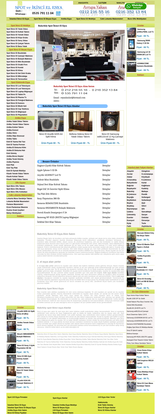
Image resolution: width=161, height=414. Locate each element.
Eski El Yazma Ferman (16, 145)
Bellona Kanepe (132, 333)
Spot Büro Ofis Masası (16, 189)
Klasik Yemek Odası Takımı (18, 174)
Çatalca (130, 212)
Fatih (129, 226)
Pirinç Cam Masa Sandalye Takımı (139, 343)
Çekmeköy (131, 215)
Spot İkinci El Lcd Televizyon (18, 86)
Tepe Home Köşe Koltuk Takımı (138, 295)
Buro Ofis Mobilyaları (137, 19)
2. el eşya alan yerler (49, 261)
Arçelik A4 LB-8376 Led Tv (136, 308)
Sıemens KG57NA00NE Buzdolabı (139, 324)
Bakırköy (130, 191)
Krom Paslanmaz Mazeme (17, 207)
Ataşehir (130, 171)
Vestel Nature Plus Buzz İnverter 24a (140, 302)
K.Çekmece (146, 180)
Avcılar (130, 174)
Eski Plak (10, 165)
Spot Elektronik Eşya (20, 82)
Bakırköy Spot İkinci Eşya (50, 288)
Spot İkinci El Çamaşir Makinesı (20, 56)
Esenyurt (130, 220)
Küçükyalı (146, 177)
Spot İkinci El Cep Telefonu (18, 109)
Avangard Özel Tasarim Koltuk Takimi (140, 340)
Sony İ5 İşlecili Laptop (134, 330)
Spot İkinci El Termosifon (17, 79)
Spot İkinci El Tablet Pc (16, 94)
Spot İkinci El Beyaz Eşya (45, 19)
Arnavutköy (131, 180)
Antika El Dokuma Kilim (16, 148)
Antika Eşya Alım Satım (17, 410)
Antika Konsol (12, 130)
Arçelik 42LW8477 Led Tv (49, 175)
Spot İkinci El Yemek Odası (18, 35)
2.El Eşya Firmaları (60, 410)
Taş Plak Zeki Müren (47, 194)
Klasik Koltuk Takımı (15, 176)
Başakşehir (131, 189)
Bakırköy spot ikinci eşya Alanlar (54, 307)
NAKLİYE (121, 3)
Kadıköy (145, 189)
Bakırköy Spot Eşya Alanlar (71, 334)
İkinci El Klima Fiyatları (17, 413)
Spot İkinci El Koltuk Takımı (18, 32)
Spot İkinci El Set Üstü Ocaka (19, 73)
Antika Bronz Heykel (15, 156)
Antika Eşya (66, 19)
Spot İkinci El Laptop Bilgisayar (19, 92)
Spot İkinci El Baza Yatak (17, 46)
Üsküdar (145, 217)
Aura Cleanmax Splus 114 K (137, 314)
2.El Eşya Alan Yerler (106, 397)
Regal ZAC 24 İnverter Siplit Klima (53, 189)
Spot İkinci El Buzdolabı (16, 53)
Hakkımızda (103, 402)
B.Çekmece (131, 194)
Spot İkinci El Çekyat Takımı (18, 43)
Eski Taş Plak (12, 168)
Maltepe (145, 191)
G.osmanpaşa (147, 174)
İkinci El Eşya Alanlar (106, 408)
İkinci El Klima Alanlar (107, 410)
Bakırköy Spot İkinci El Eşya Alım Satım (74, 86)
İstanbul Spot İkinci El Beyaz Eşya (22, 408)
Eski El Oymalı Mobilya (16, 171)
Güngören (146, 171)
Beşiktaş (130, 206)
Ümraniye (146, 220)
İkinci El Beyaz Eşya (61, 408)
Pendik (144, 194)
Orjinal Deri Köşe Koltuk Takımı (52, 184)
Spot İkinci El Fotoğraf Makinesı (20, 100)
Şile (143, 209)
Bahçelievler (132, 183)
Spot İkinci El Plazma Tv (16, 97)
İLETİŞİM (102, 3)
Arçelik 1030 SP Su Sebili (136, 298)
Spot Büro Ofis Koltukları (17, 192)
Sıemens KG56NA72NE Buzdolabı (52, 203)
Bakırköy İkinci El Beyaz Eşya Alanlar (95, 334)
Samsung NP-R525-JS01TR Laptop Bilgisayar (58, 217)
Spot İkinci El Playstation (17, 115)
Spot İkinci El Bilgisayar (16, 112)
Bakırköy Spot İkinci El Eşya (52, 25)
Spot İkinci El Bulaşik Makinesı (19, 59)
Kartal (144, 183)
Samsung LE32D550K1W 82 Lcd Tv (139, 318)
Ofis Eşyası (20, 182)
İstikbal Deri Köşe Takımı (49, 222)
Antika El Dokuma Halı (16, 150)
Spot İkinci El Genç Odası (17, 41)
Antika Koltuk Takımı (15, 127)
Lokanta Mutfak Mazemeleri (18, 201)
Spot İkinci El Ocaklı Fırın (17, 65)
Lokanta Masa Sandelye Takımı (19, 199)
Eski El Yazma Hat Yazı (16, 142)
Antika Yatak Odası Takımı (17, 121)
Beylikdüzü (131, 200)
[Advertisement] (20, 261)
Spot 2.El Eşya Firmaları (17, 397)
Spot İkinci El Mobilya (85, 19)
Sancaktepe (146, 212)
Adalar (129, 177)
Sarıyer (145, 215)
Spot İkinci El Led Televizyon (18, 89)
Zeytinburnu (147, 226)
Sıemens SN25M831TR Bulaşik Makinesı (56, 208)
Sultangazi (146, 197)
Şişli (143, 203)
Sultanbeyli (146, 200)
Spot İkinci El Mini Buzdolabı (18, 62)
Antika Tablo (12, 139)
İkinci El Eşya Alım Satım (63, 413)
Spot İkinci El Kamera (15, 103)
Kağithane (146, 186)
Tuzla (144, 223)
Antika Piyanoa (13, 162)
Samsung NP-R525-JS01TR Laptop (139, 337)
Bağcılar (130, 186)
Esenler (130, 217)
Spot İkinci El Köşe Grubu (17, 38)
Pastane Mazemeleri (15, 204)
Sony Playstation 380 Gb (48, 198)
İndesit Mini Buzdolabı (48, 179)
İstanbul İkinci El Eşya (19, 19)
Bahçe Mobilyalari (14, 213)
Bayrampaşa (132, 209)
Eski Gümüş (12, 153)
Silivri (144, 206)
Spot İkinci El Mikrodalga (17, 76)
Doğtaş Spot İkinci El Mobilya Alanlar (140, 327)
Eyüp (129, 223)
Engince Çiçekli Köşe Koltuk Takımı (54, 165)
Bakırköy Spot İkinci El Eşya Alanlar (61, 106)
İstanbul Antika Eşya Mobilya (65, 405)
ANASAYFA (83, 3)
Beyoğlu (130, 197)
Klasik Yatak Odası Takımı (17, 179)
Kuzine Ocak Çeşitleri (15, 210)
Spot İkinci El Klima (15, 70)
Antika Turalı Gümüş (15, 159)
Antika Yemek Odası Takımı (18, 124)
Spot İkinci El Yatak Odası (17, 29)
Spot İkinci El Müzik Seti (16, 106)
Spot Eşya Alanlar (60, 398)
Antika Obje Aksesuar (16, 136)
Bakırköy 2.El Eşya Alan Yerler (61, 336)
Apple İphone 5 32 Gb (47, 170)
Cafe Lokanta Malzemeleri (111, 19)
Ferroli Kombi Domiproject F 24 (52, 212)
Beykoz (130, 203)
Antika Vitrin (12, 133)
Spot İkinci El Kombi (15, 68)
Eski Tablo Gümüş (105, 405)
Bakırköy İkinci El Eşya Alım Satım (56, 234)
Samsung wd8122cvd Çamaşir (137, 311)
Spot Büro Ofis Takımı (16, 186)
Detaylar (106, 165)
